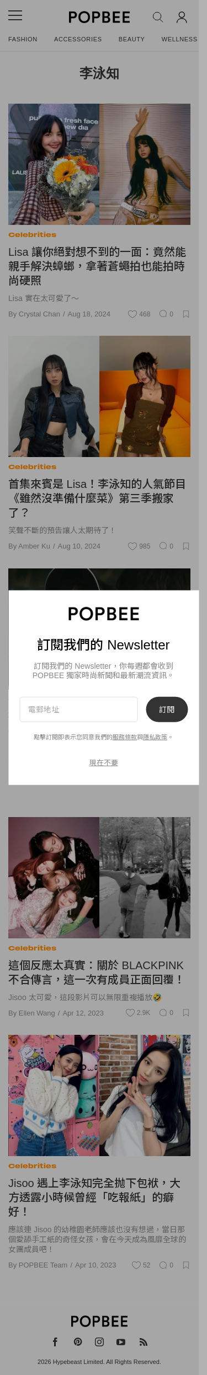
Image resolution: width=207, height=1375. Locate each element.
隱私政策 (155, 737)
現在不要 (103, 763)
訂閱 (166, 709)
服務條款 (125, 737)
